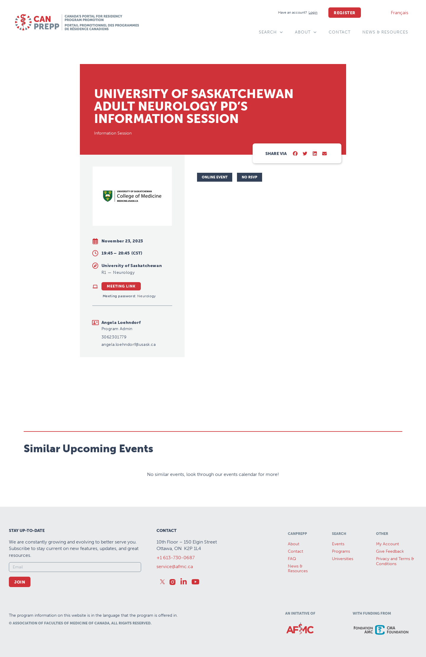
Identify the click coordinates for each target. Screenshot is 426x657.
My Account (387, 543)
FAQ (292, 558)
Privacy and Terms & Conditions (395, 561)
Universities (342, 558)
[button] (295, 154)
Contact (340, 32)
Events (338, 543)
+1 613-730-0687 (175, 557)
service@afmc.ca (174, 566)
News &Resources (298, 569)
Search (271, 32)
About (306, 32)
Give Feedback (390, 551)
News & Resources (385, 32)
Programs (341, 551)
